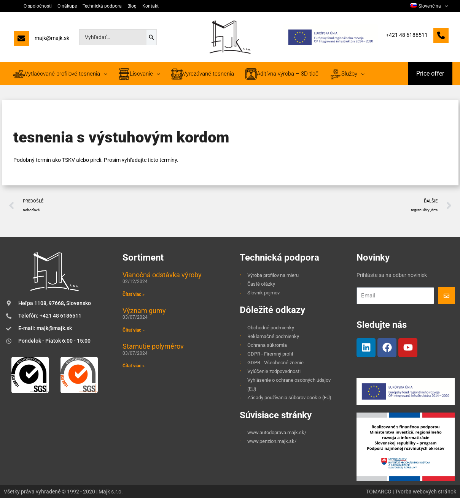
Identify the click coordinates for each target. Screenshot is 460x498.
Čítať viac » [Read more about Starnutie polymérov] (134, 365)
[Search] (151, 37)
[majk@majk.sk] (41, 40)
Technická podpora (102, 6)
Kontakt (150, 6)
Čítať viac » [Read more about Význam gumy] (134, 330)
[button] (430, 73)
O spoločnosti (38, 6)
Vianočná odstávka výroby (162, 275)
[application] (444, 6)
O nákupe (67, 6)
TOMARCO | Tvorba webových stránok (411, 492)
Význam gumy (144, 311)
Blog (132, 6)
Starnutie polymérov (153, 346)
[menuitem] (429, 6)
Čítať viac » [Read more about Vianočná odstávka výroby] (134, 294)
